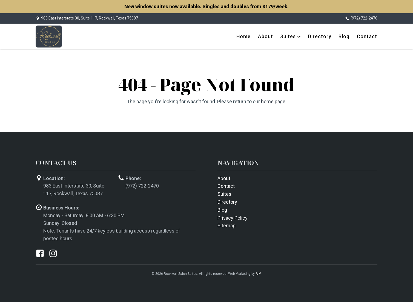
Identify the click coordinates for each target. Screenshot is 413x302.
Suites (290, 36)
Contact (367, 36)
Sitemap (226, 225)
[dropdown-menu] (301, 36)
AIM (258, 273)
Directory (321, 36)
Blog (345, 36)
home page (273, 101)
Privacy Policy (232, 217)
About (268, 36)
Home (247, 36)
